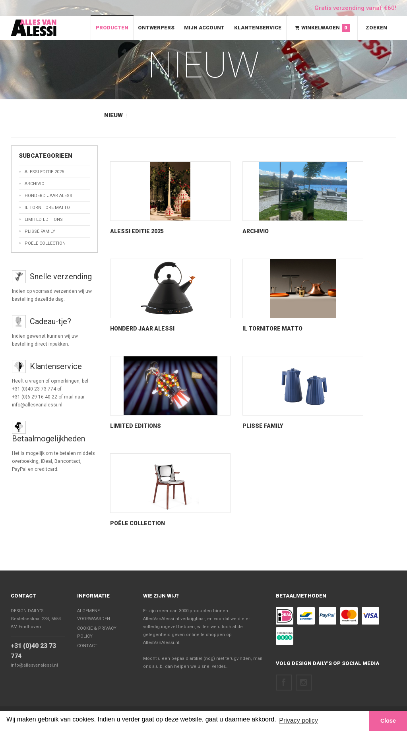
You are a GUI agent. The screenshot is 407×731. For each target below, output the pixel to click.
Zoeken (376, 28)
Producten (112, 28)
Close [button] (388, 720)
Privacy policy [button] (298, 720)
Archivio (255, 231)
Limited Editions (135, 426)
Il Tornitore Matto (272, 328)
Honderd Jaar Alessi (142, 328)
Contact (23, 596)
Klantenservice (257, 28)
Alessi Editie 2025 (137, 231)
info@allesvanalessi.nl (34, 665)
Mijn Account (204, 28)
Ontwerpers (156, 28)
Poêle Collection (137, 523)
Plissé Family (262, 426)
